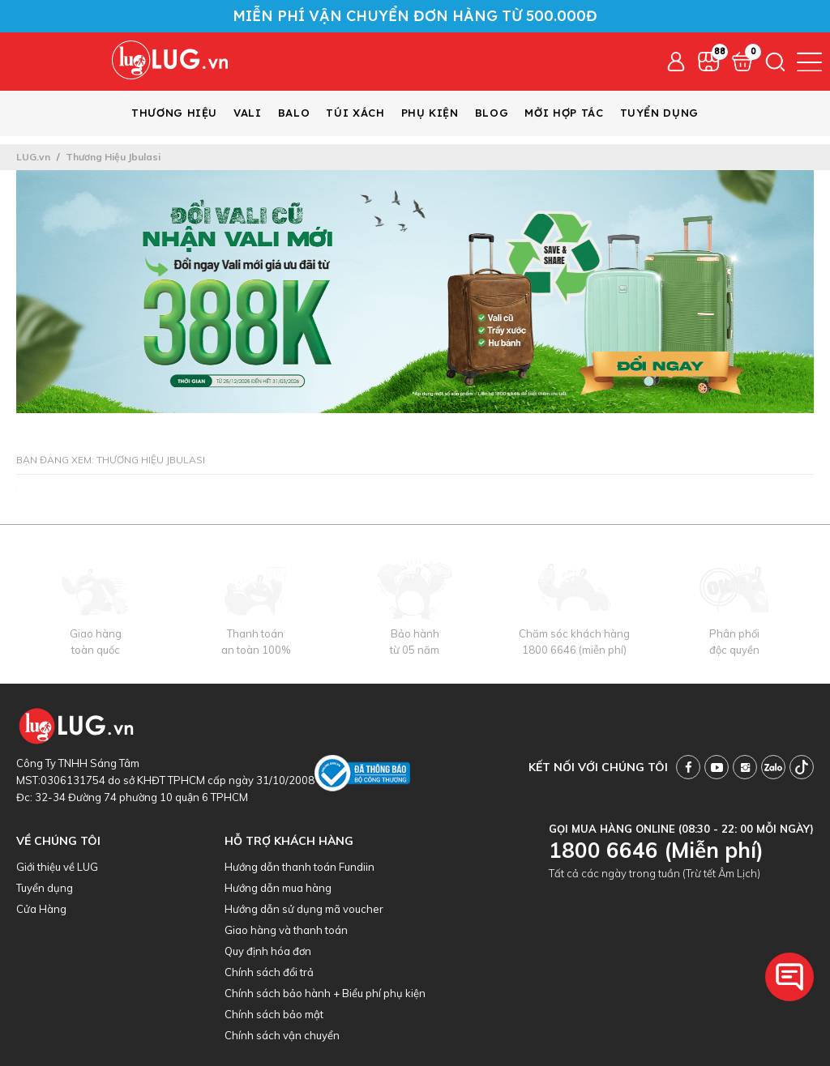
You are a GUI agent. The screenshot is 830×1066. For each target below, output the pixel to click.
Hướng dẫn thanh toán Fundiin (299, 866)
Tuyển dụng (44, 887)
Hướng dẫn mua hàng (278, 887)
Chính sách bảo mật (274, 1014)
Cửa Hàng (41, 908)
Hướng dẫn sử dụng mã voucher (304, 908)
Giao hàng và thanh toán (286, 929)
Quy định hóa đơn (268, 950)
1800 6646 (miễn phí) (574, 649)
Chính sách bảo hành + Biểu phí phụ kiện (325, 993)
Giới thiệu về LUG (57, 866)
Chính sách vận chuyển (282, 1035)
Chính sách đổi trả (269, 972)
